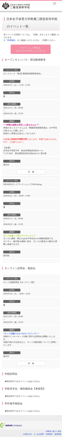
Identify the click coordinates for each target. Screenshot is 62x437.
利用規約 (49, 434)
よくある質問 (38, 434)
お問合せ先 (27, 434)
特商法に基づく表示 (53, 431)
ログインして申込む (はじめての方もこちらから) (30, 49)
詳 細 (31, 172)
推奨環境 (57, 434)
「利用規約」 (11, 40)
